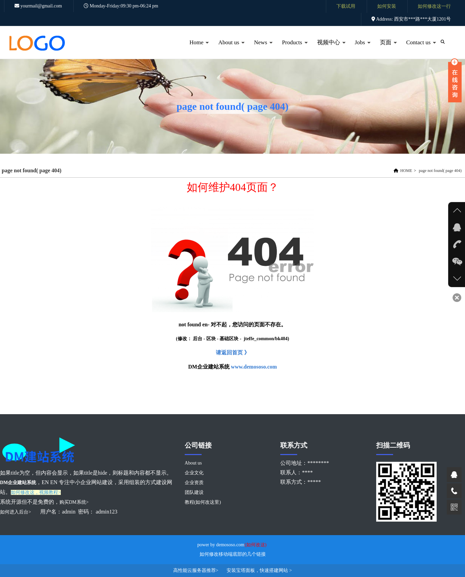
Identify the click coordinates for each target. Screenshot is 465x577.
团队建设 (194, 492)
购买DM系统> (73, 502)
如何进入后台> (16, 512)
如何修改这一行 (434, 6)
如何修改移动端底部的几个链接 (233, 554)
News (260, 49)
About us (228, 49)
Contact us (417, 49)
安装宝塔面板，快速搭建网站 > (259, 570)
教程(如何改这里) (203, 502)
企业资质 (194, 482)
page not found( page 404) (440, 170)
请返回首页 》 (233, 352)
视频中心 (328, 49)
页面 (384, 49)
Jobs (359, 49)
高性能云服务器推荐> (196, 570)
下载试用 (345, 6)
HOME (406, 170)
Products (291, 49)
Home (195, 49)
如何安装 (386, 6)
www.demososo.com (254, 367)
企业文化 (194, 472)
